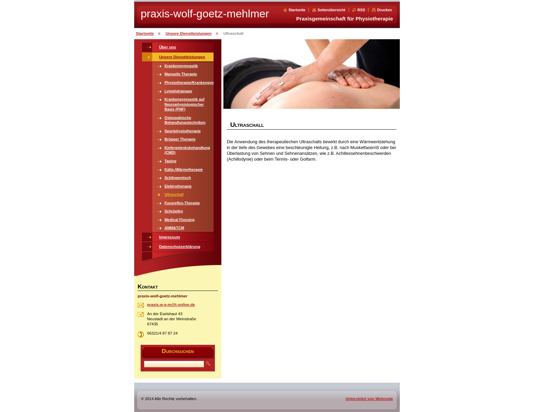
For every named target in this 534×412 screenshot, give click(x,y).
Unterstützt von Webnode (369, 399)
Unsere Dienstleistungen (188, 33)
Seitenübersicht (331, 10)
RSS (361, 10)
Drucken (384, 10)
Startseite (296, 10)
